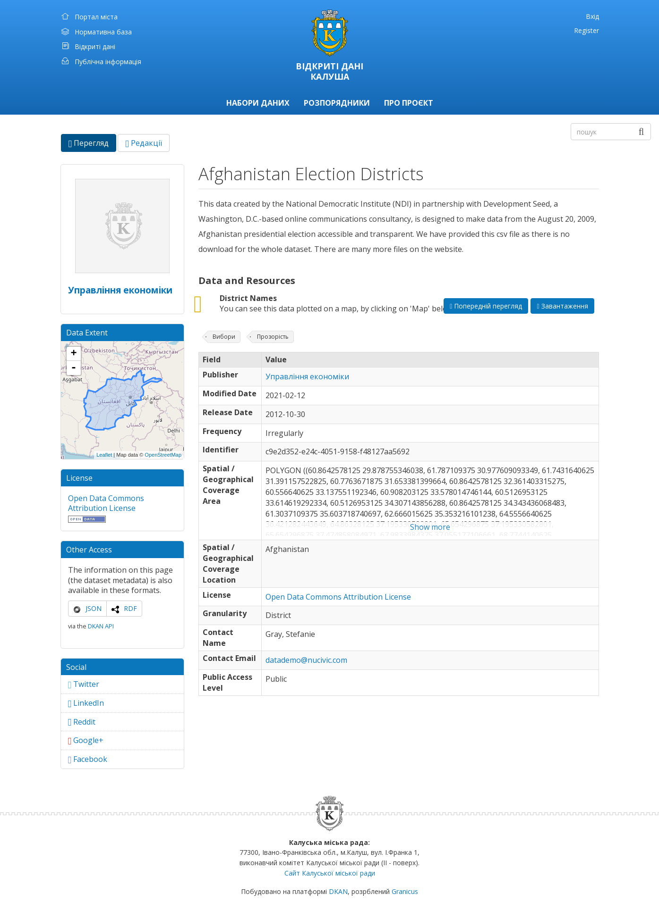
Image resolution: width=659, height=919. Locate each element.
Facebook (88, 759)
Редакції (143, 143)
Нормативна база (103, 31)
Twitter (84, 684)
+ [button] (73, 354)
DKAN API (101, 626)
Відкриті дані (95, 46)
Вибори (224, 337)
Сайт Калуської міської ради (329, 873)
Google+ (86, 740)
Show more (430, 527)
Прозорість (273, 337)
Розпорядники (337, 103)
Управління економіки (120, 290)
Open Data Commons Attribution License (106, 503)
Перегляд (92, 144)
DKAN (338, 891)
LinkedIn (86, 703)
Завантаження (562, 305)
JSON (94, 608)
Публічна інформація (108, 61)
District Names (248, 298)
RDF (130, 608)
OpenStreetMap (163, 455)
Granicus (405, 891)
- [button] (73, 368)
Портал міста (96, 16)
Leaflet (104, 455)
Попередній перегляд (486, 305)
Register (586, 30)
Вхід (592, 16)
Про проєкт (408, 103)
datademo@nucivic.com (306, 660)
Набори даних (258, 103)
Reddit (82, 722)
